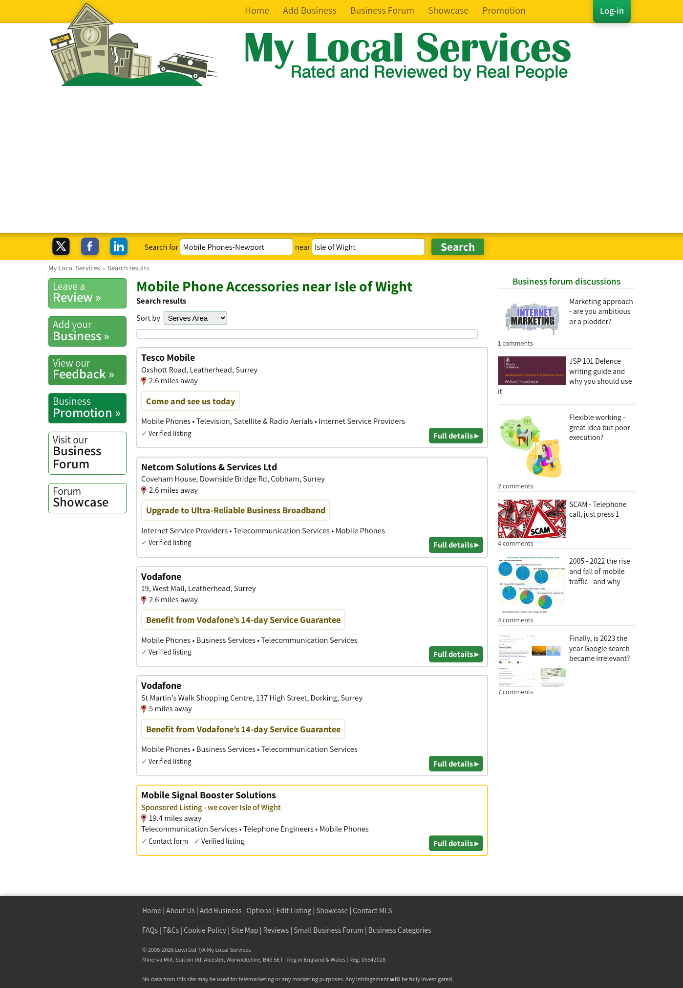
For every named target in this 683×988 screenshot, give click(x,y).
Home (151, 910)
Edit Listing (294, 910)
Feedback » (89, 369)
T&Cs (171, 930)
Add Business (221, 910)
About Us (180, 910)
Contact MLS (372, 910)
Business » (89, 330)
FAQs (150, 930)
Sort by (148, 317)
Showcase (89, 497)
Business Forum (89, 452)
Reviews (276, 930)
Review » (89, 292)
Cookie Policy (205, 930)
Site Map (244, 930)
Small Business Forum (328, 930)
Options (259, 910)
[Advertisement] (341, 159)
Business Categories (399, 930)
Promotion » (89, 407)
